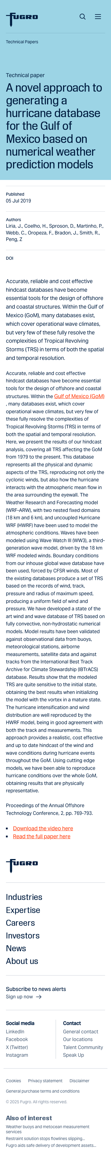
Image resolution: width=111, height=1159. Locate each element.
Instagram (17, 1055)
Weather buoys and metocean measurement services (47, 1129)
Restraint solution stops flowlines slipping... (45, 1138)
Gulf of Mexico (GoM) (79, 396)
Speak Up (73, 1055)
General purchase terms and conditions (43, 1091)
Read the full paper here (41, 836)
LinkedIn (15, 1032)
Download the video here (43, 828)
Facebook (17, 1039)
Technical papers (22, 41)
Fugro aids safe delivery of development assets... (51, 1145)
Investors (23, 935)
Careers (20, 922)
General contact (80, 1032)
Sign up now (24, 996)
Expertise (23, 909)
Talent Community (83, 1047)
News (16, 948)
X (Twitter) (17, 1047)
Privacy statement (45, 1080)
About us (22, 960)
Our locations (78, 1039)
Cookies (13, 1080)
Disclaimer (79, 1080)
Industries (24, 896)
